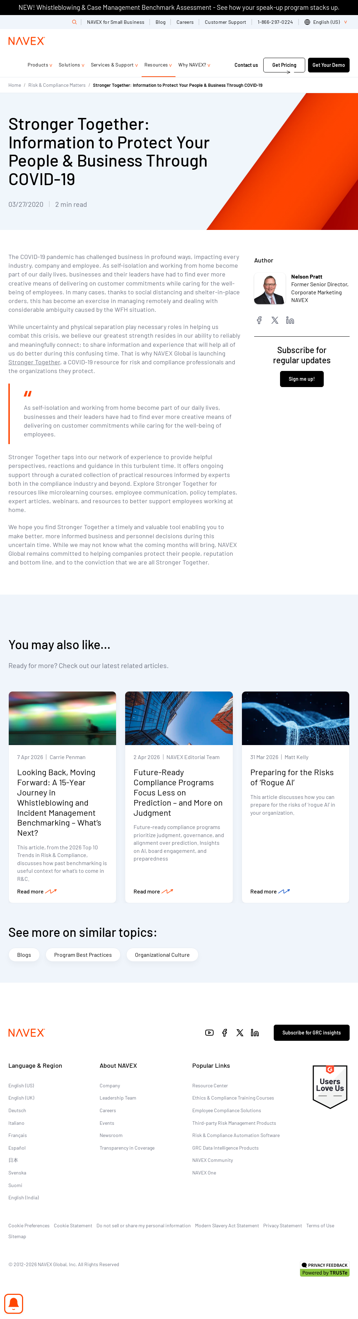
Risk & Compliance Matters (57, 85)
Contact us (247, 65)
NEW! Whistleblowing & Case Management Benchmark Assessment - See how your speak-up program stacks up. (179, 7)
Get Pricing (284, 65)
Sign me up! (302, 379)
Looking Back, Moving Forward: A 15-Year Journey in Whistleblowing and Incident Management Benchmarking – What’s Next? (59, 802)
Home (14, 85)
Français (17, 1135)
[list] (327, 22)
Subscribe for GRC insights (311, 1033)
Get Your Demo (329, 65)
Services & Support (112, 65)
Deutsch (17, 1111)
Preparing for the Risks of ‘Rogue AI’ (292, 777)
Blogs (24, 955)
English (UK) (21, 1098)
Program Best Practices (83, 955)
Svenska (17, 1173)
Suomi (15, 1185)
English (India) (23, 1198)
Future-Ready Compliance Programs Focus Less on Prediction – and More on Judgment (178, 792)
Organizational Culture (162, 955)
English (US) (21, 1086)
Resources (156, 65)
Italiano (16, 1123)
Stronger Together (34, 362)
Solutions (69, 65)
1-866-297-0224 (275, 22)
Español (17, 1148)
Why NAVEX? (192, 65)
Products (38, 65)
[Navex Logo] (26, 41)
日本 (13, 1160)
